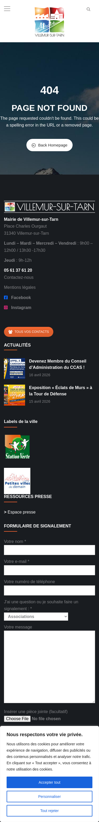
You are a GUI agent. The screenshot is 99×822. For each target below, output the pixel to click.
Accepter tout (49, 782)
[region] (49, 774)
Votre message (49, 664)
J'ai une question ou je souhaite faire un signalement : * (41, 609)
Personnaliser (49, 796)
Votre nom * (49, 545)
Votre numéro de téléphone (49, 585)
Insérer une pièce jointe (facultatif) (44, 715)
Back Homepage (50, 145)
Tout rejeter (49, 811)
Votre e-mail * (49, 565)
